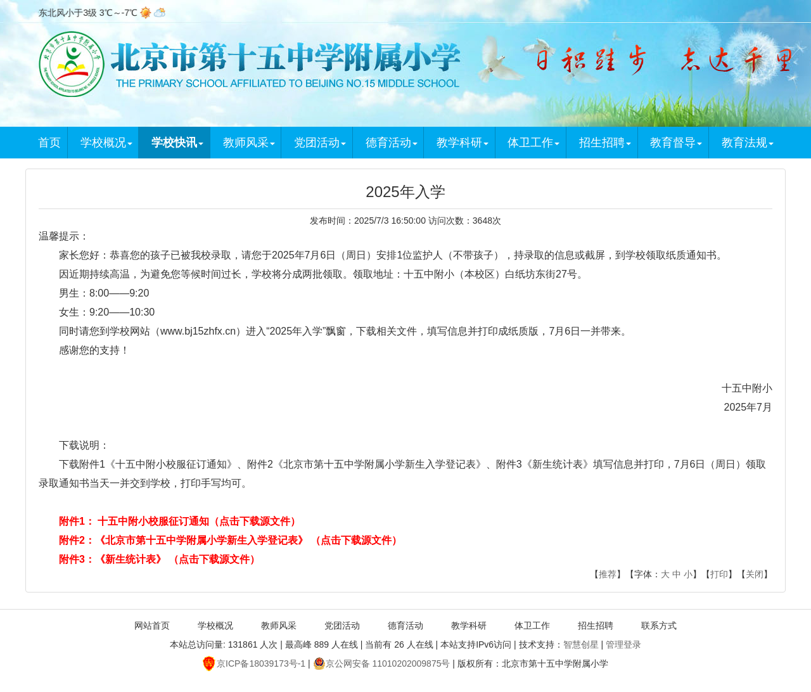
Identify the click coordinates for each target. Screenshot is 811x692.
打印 (719, 574)
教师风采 (249, 142)
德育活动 (392, 142)
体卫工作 (533, 142)
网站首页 (152, 625)
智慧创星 (581, 644)
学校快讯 (177, 142)
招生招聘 (605, 142)
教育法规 (748, 142)
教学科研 (463, 142)
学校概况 (106, 142)
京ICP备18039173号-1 (254, 663)
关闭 (754, 574)
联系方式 (659, 625)
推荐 (607, 574)
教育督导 (676, 142)
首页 (49, 142)
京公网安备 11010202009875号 (381, 663)
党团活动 (320, 142)
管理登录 (623, 644)
